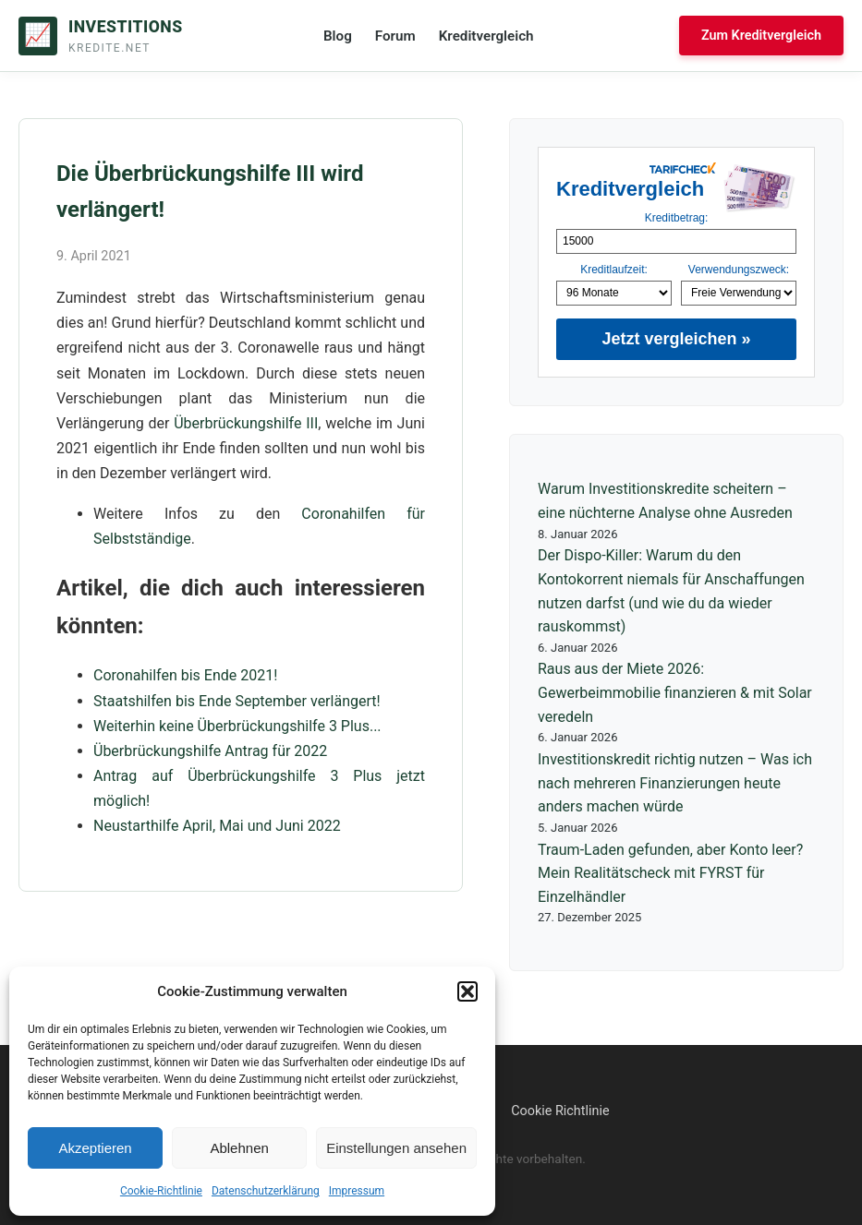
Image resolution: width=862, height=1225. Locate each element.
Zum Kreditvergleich (761, 35)
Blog (337, 36)
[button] (467, 991)
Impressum (356, 1190)
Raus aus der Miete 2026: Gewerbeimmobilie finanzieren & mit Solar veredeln (675, 692)
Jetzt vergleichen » (675, 339)
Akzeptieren (94, 1148)
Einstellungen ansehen (396, 1148)
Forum (395, 36)
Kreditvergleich (486, 36)
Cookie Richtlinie (560, 1111)
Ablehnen (239, 1148)
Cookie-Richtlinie (161, 1190)
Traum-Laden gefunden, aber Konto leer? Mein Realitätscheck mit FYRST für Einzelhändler (670, 873)
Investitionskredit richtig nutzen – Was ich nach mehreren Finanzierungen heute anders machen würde (675, 783)
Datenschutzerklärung (266, 1190)
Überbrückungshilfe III (246, 423)
